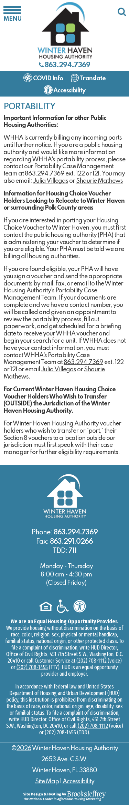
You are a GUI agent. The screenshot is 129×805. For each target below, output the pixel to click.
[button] (12, 13)
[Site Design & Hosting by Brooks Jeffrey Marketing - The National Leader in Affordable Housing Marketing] (64, 795)
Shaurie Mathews (99, 181)
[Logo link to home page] (64, 30)
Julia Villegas (50, 181)
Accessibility (78, 781)
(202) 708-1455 (32, 667)
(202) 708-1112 (91, 660)
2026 (24, 748)
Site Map (47, 781)
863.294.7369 (67, 65)
